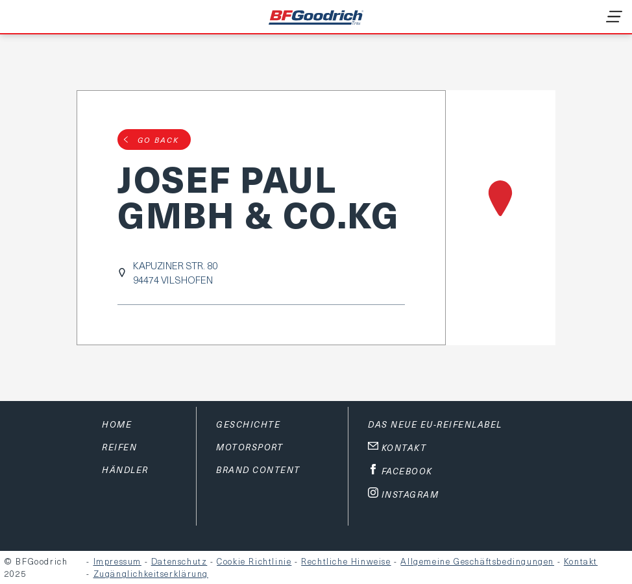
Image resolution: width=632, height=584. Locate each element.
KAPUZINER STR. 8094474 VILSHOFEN (175, 272)
